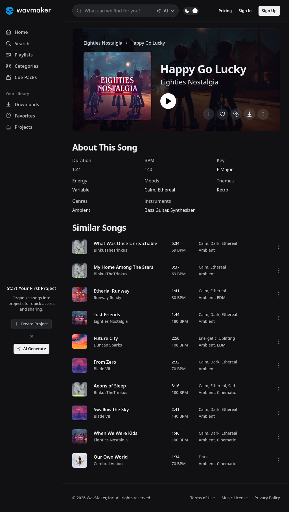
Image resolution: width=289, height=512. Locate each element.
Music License (235, 497)
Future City (106, 338)
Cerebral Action (108, 463)
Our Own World (111, 457)
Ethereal (166, 190)
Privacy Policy (267, 497)
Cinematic (226, 392)
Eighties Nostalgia (103, 43)
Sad (231, 385)
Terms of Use (202, 497)
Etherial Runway (112, 291)
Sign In (245, 10)
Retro (222, 190)
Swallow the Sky (111, 409)
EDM (221, 297)
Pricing (225, 10)
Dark (214, 243)
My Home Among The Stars (123, 267)
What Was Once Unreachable (125, 243)
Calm (149, 190)
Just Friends (107, 314)
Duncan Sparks (108, 345)
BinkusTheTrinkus (110, 250)
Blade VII (102, 368)
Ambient (81, 210)
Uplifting (227, 338)
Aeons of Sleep (110, 386)
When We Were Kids (115, 433)
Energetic (207, 338)
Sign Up (269, 10)
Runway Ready (107, 297)
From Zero (105, 362)
